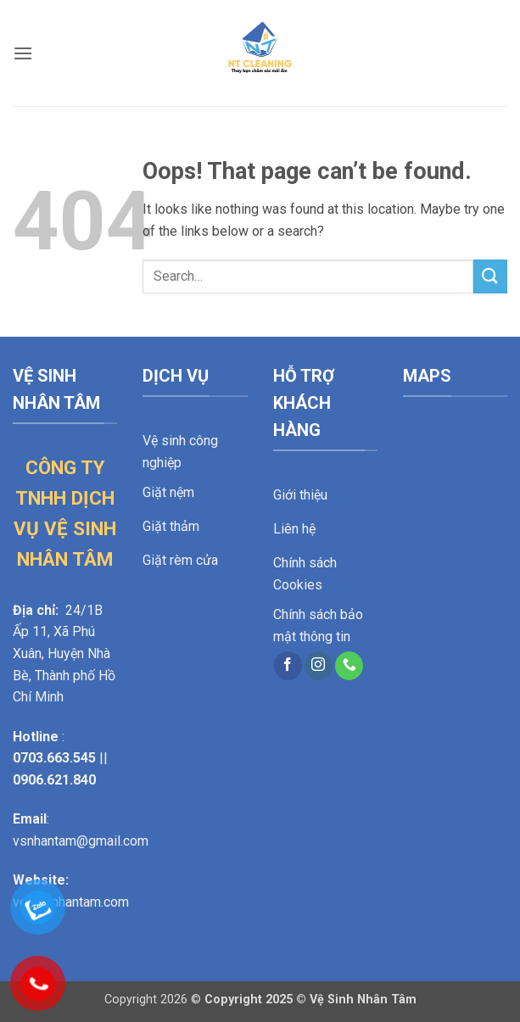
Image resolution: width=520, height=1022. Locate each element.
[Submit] (490, 276)
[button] (23, 53)
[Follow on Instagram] (319, 665)
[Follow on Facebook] (288, 665)
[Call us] (349, 665)
